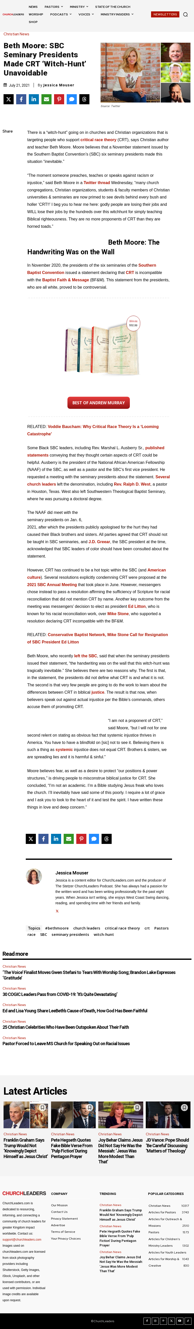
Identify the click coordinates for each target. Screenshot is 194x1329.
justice (97, 692)
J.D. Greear (99, 542)
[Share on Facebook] (21, 99)
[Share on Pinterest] (59, 99)
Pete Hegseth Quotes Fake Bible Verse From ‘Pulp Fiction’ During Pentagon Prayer (71, 1148)
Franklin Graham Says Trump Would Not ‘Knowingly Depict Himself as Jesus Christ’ (26, 1148)
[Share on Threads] (84, 99)
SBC (43, 934)
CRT (130, 272)
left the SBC (85, 656)
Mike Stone (118, 614)
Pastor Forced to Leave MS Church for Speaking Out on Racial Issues (66, 1043)
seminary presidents (70, 934)
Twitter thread (97, 183)
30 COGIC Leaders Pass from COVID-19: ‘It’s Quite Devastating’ (60, 994)
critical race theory (122, 928)
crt (147, 928)
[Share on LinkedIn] (34, 99)
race (32, 934)
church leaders (86, 928)
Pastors (161, 928)
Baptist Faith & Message (65, 280)
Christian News (18, 34)
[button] (185, 14)
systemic (64, 749)
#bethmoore (57, 928)
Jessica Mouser (58, 85)
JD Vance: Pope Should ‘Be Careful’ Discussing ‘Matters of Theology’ (167, 1145)
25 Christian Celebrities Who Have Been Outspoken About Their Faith (66, 1027)
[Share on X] (9, 99)
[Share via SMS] (72, 99)
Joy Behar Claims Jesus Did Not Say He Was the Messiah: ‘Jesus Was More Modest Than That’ (120, 1150)
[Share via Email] (46, 99)
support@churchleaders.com (22, 1239)
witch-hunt (104, 934)
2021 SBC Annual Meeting (52, 585)
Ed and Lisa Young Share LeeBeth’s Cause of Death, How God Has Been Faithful (75, 1010)
